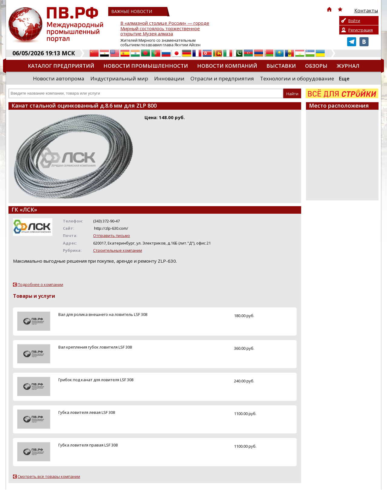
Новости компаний (227, 65)
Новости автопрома (58, 78)
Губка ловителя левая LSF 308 (86, 412)
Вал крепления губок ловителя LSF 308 (95, 347)
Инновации (169, 78)
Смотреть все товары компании (49, 476)
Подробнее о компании (40, 284)
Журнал (348, 65)
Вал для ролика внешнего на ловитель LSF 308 (102, 314)
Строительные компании (117, 250)
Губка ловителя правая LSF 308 (88, 445)
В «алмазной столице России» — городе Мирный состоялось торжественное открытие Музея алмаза (164, 29)
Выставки (281, 65)
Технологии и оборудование (297, 78)
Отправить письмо (111, 235)
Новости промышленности (145, 65)
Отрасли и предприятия (222, 78)
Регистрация (360, 30)
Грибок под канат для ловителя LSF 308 (95, 379)
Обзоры (316, 65)
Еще (344, 78)
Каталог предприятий (61, 65)
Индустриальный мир (119, 78)
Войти (354, 20)
